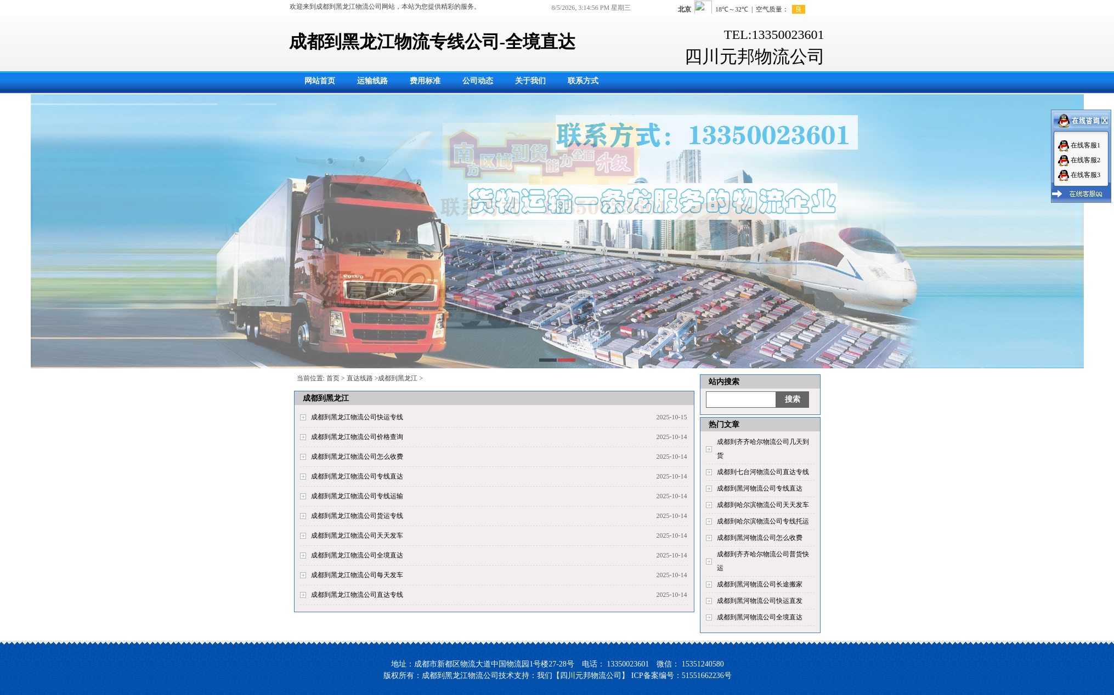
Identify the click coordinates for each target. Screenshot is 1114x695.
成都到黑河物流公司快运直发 (759, 601)
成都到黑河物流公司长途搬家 (759, 584)
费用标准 (425, 81)
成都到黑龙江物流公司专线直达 (357, 476)
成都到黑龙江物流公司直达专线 (357, 595)
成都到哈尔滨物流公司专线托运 (763, 521)
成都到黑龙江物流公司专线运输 (357, 496)
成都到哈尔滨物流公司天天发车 (763, 505)
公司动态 (477, 81)
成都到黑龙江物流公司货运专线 (357, 516)
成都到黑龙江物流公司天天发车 (357, 535)
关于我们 (530, 81)
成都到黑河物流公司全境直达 (759, 617)
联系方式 (583, 81)
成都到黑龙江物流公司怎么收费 (357, 456)
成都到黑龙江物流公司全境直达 (357, 555)
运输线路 (372, 81)
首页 (333, 378)
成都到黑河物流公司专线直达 (759, 488)
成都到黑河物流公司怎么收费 (759, 538)
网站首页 (319, 81)
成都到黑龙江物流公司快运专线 (357, 417)
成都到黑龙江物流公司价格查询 (357, 437)
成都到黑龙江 (397, 378)
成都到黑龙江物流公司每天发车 (357, 575)
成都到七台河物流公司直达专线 (763, 472)
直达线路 (360, 378)
